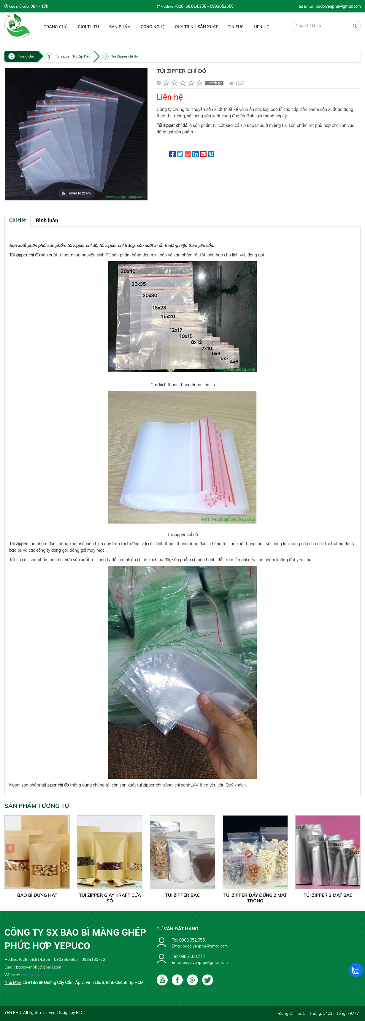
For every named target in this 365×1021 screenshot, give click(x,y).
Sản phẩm (120, 26)
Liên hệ (261, 26)
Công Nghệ (153, 26)
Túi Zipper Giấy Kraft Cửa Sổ (110, 898)
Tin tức (236, 26)
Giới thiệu (88, 26)
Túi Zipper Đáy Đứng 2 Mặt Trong (255, 898)
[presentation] (10, 848)
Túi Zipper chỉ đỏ (124, 56)
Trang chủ (56, 26)
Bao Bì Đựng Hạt (37, 895)
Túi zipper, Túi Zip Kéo (73, 56)
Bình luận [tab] (47, 220)
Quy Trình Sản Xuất (196, 26)
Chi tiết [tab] (17, 220)
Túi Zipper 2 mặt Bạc (328, 895)
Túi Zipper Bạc (182, 895)
